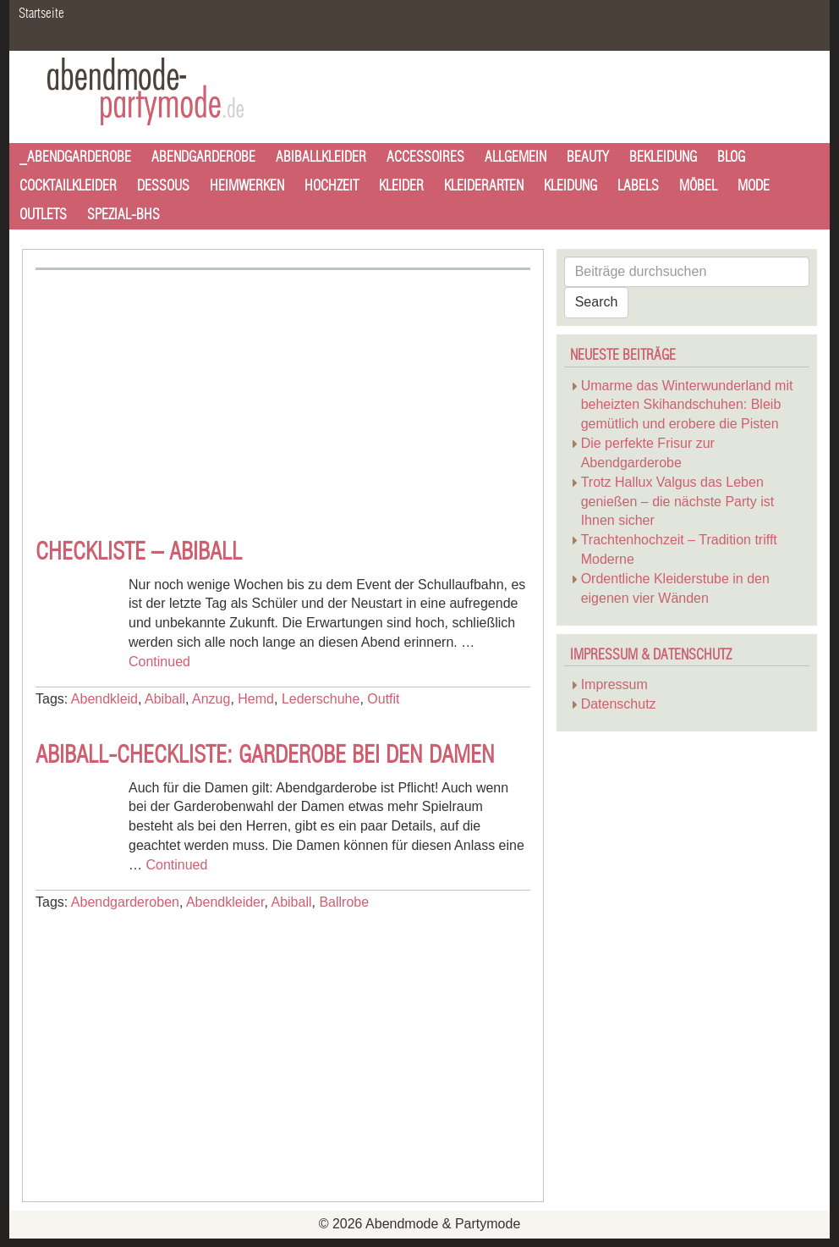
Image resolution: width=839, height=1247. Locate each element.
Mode (754, 186)
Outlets (43, 214)
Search (596, 302)
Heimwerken (247, 186)
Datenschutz (618, 704)
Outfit (383, 699)
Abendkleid (104, 699)
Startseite (41, 13)
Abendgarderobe (203, 157)
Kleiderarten (484, 186)
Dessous (163, 186)
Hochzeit (331, 186)
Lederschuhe (321, 699)
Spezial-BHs (123, 214)
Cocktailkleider (68, 186)
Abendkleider (225, 902)
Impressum (614, 684)
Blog (731, 157)
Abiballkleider (321, 157)
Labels (638, 186)
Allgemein (515, 157)
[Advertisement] (178, 397)
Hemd (256, 699)
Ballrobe (344, 902)
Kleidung (570, 186)
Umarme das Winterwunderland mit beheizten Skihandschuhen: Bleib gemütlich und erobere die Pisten (687, 405)
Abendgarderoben (125, 902)
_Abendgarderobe (75, 157)
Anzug (211, 699)
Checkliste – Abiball (139, 553)
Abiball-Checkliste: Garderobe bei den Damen (265, 756)
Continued (159, 661)
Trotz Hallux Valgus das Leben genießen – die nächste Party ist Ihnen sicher (678, 501)
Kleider (401, 186)
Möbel (698, 186)
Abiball (165, 699)
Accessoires (425, 157)
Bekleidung (663, 157)
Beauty (588, 157)
